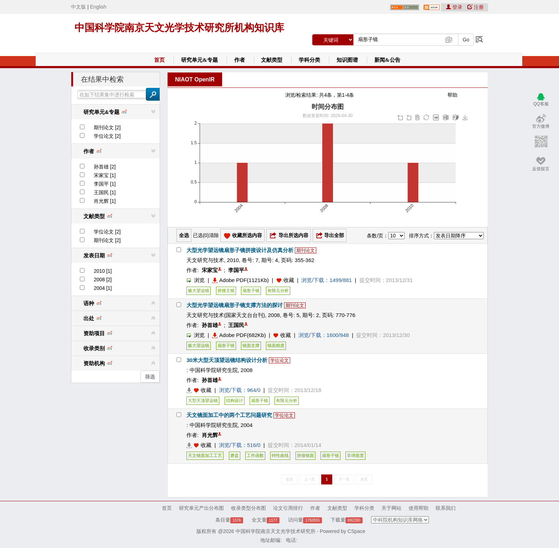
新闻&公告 (387, 60)
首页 (159, 60)
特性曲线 (280, 455)
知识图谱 (347, 60)
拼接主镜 (226, 290)
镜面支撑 (251, 345)
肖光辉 (210, 435)
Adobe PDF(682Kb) (239, 335)
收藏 (288, 280)
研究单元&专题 (199, 60)
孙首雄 (210, 325)
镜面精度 (275, 345)
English (98, 7)
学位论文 (279, 360)
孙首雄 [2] (105, 167)
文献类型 (271, 60)
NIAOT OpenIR (195, 79)
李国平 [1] (105, 184)
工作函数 (255, 455)
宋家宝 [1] (105, 175)
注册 (475, 7)
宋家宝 (210, 270)
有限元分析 (278, 290)
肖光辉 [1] (105, 201)
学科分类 (309, 60)
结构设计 (234, 400)
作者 (239, 60)
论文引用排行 (288, 508)
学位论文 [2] (107, 136)
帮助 (452, 95)
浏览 (195, 280)
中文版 (78, 7)
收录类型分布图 (248, 508)
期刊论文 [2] (107, 127)
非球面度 (355, 455)
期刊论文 (305, 250)
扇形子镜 (251, 290)
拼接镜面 (305, 455)
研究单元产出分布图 (201, 508)
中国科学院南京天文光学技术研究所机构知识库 (179, 27)
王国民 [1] (105, 192)
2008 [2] (103, 279)
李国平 (236, 270)
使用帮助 (419, 508)
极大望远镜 (198, 290)
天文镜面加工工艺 (205, 455)
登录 (455, 7)
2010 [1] (103, 271)
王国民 (236, 325)
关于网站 (391, 508)
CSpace (356, 531)
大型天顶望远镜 (203, 400)
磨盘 (234, 455)
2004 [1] (103, 288)
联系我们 (446, 508)
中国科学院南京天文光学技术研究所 (276, 531)
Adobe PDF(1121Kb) (240, 280)
